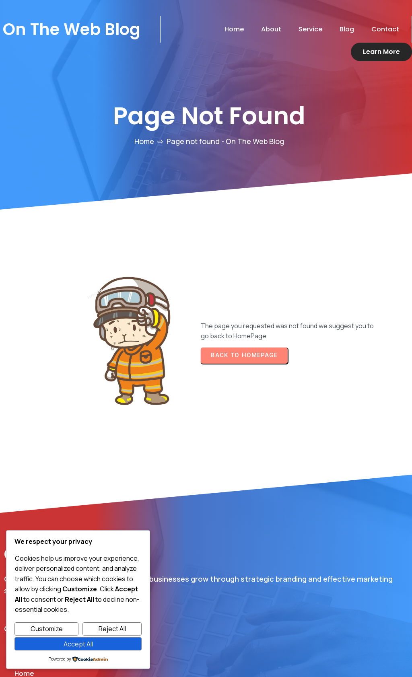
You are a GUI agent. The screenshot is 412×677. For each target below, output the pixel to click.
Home (144, 147)
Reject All (112, 628)
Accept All (78, 644)
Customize (47, 628)
